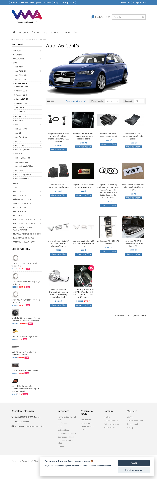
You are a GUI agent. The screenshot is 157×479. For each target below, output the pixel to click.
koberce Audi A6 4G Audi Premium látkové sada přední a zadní (83, 136)
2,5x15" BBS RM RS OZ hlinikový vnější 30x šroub (24, 264)
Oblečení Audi (19, 195)
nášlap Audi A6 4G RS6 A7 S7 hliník (108, 242)
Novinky (130, 427)
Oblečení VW (18, 191)
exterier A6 (20, 107)
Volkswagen (19, 59)
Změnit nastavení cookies (87, 427)
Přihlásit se (125, 2)
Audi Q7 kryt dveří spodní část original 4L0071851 (24, 353)
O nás (60, 426)
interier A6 (20, 111)
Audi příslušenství (22, 178)
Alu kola (17, 51)
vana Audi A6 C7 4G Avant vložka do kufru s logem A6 (133, 243)
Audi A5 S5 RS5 (21, 79)
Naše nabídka (63, 430)
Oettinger (17, 215)
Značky (35, 32)
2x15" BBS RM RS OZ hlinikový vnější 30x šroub (26, 282)
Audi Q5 (18, 133)
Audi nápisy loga (21, 162)
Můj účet (130, 417)
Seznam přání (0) (67, 2)
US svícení (17, 55)
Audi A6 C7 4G (41, 39)
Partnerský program (112, 424)
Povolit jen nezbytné (133, 470)
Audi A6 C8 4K (21, 103)
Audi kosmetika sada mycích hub (25, 336)
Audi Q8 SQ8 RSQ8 (22, 149)
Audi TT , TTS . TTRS (22, 158)
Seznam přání (132, 424)
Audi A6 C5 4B (22, 91)
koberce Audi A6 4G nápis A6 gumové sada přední (133, 136)
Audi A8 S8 (19, 120)
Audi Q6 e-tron (21, 137)
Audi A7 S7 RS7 (21, 116)
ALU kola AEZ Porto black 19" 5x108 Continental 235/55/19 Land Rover (26, 319)
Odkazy (61, 446)
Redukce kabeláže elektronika (26, 234)
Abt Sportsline (20, 207)
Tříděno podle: (97, 101)
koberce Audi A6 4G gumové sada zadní (108, 134)
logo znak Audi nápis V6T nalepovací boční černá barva (133, 187)
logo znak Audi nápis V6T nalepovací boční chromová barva (58, 243)
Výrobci (107, 417)
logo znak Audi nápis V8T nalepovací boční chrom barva (83, 243)
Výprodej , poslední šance (24, 242)
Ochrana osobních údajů (65, 441)
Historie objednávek (135, 420)
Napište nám (70, 32)
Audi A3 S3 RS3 (21, 71)
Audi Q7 (18, 141)
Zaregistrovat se (139, 2)
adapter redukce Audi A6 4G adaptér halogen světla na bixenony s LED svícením (58, 137)
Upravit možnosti (104, 465)
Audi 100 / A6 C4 (22, 86)
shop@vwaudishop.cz (41, 2)
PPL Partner (62, 423)
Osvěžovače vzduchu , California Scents (23, 228)
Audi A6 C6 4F (21, 95)
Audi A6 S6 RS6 (27, 39)
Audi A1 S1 (19, 67)
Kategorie (23, 32)
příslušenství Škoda (22, 199)
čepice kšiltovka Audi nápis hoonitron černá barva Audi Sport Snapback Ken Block (25, 389)
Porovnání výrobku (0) (76, 101)
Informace (55, 32)
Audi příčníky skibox (23, 174)
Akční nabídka (109, 427)
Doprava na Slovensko (67, 433)
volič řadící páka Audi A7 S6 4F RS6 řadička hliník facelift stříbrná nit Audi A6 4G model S (83, 293)
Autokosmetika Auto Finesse (26, 219)
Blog (56, 2)
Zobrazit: (128, 101)
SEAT (15, 187)
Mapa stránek (86, 423)
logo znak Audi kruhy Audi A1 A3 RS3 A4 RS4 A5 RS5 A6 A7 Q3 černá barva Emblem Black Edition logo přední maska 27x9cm (108, 191)
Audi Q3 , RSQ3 (21, 129)
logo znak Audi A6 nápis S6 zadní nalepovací (83, 185)
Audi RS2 (18, 153)
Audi (17, 39)
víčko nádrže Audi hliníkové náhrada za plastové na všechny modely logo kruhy (58, 293)
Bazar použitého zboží (24, 238)
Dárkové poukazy (111, 420)
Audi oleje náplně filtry (24, 166)
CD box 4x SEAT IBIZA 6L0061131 (25, 370)
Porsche (17, 183)
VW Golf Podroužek (22, 203)
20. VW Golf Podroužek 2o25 (67, 418)
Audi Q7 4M (19, 145)
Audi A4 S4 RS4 (21, 75)
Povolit (134, 463)
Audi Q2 (18, 124)
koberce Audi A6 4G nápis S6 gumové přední (58, 185)
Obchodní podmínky (66, 437)
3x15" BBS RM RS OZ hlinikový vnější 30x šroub (26, 301)
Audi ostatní (19, 170)
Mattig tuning (20, 211)
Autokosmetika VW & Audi (25, 223)
